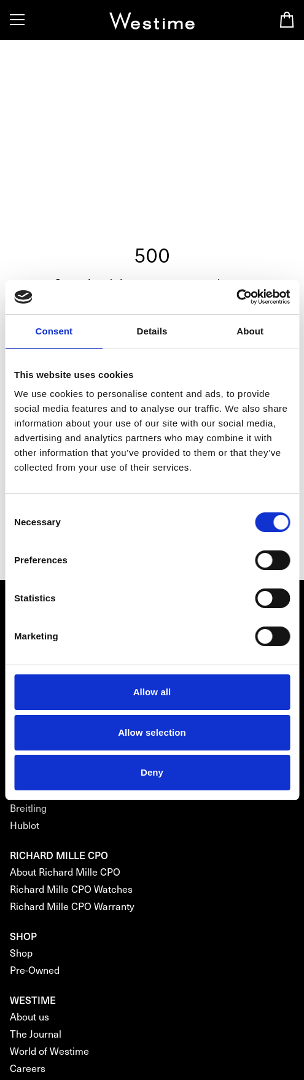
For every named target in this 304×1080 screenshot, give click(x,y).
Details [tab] (152, 331)
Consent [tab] (53, 331)
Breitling (28, 807)
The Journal (35, 1033)
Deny (152, 772)
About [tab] (249, 331)
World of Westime (49, 1050)
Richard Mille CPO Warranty (72, 906)
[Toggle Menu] (17, 19)
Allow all (152, 692)
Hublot (24, 825)
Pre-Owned (35, 969)
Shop (21, 952)
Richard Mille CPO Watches (71, 888)
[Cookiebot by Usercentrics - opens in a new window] (236, 297)
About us (29, 1016)
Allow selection (152, 732)
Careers (27, 1068)
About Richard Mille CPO (65, 871)
